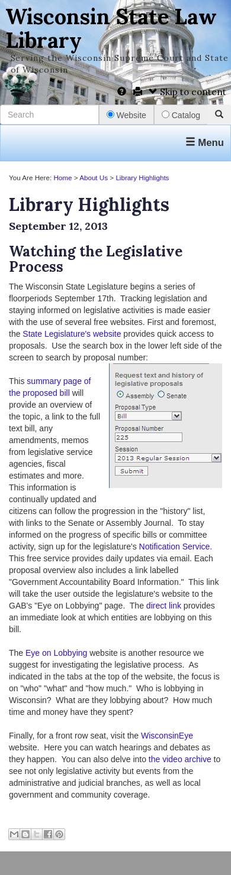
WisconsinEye (167, 735)
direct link (163, 605)
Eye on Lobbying (55, 653)
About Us (93, 177)
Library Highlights (142, 177)
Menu (204, 142)
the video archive (180, 759)
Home (62, 177)
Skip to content (187, 91)
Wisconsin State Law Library (111, 28)
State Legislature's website (72, 334)
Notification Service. (176, 546)
